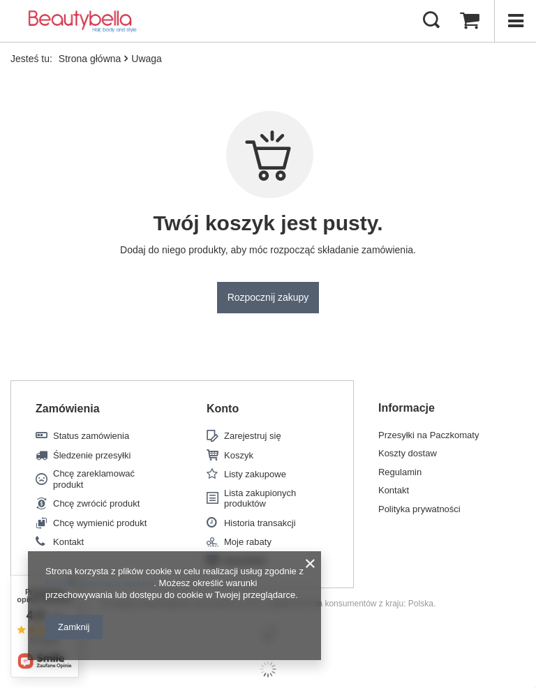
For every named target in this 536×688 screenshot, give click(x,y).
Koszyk (238, 455)
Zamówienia (68, 408)
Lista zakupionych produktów (260, 498)
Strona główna (90, 58)
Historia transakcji (260, 523)
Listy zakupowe (255, 474)
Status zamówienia (91, 436)
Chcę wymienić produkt (100, 523)
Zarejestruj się (252, 436)
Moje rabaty (247, 542)
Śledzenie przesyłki (92, 455)
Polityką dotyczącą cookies (99, 583)
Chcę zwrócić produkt (96, 503)
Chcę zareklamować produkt (94, 479)
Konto (223, 408)
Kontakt (68, 542)
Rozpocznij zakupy (268, 297)
